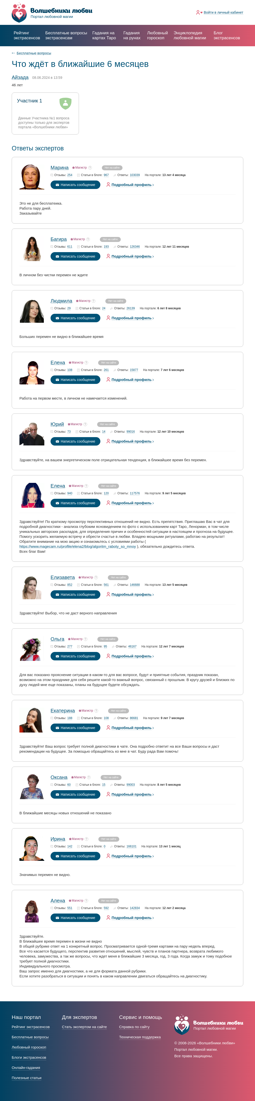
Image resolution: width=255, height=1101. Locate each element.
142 (69, 846)
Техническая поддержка (140, 1037)
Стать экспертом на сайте (84, 1027)
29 (68, 308)
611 (69, 246)
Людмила (61, 301)
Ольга (57, 639)
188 (69, 718)
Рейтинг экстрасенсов (27, 35)
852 (69, 585)
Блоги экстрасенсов (29, 1057)
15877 (134, 370)
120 (106, 493)
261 (106, 370)
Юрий (57, 424)
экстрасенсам (66, 35)
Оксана (59, 777)
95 (105, 646)
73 (68, 431)
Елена (58, 362)
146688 (135, 585)
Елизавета (63, 577)
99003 (131, 784)
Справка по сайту (134, 1027)
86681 (134, 718)
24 (103, 308)
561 (106, 585)
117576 (135, 493)
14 (103, 431)
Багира (59, 239)
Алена (58, 900)
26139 (131, 308)
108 (69, 370)
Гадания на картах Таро (104, 35)
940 (69, 493)
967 (106, 175)
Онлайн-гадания (26, 1067)
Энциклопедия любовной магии (190, 35)
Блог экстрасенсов (227, 35)
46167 (132, 646)
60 (68, 784)
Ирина (58, 839)
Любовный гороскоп (157, 35)
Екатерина (63, 710)
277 (69, 646)
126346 (135, 246)
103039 (135, 175)
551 (69, 908)
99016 (131, 431)
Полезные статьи (26, 1078)
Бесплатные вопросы (34, 53)
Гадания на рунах (132, 35)
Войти (223, 12)
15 (103, 784)
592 (106, 908)
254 (69, 175)
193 (106, 246)
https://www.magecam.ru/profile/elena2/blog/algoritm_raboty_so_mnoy (77, 546)
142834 (135, 908)
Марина (59, 167)
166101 (131, 846)
